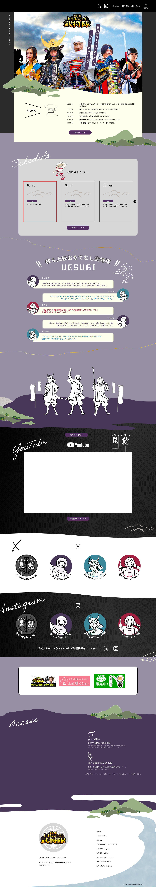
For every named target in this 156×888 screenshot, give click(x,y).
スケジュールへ (78, 228)
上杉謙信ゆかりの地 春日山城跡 (107, 846)
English (115, 6)
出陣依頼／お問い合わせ (131, 6)
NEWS (99, 833)
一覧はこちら (80, 132)
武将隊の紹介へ (76, 435)
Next (134, 202)
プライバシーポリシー (104, 863)
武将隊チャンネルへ (78, 518)
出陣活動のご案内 (102, 855)
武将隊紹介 (100, 842)
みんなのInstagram (103, 850)
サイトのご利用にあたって (105, 859)
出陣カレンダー (102, 838)
